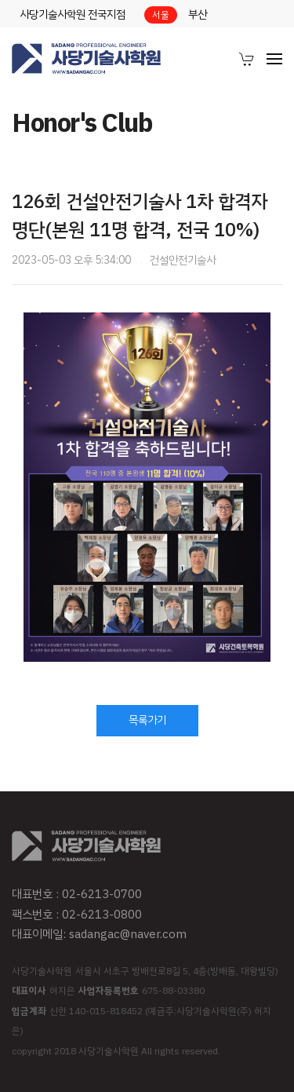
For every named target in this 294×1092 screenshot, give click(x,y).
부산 (197, 14)
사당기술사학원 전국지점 (72, 14)
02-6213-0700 (102, 894)
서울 (160, 15)
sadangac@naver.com (128, 934)
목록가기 (147, 720)
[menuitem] (247, 58)
